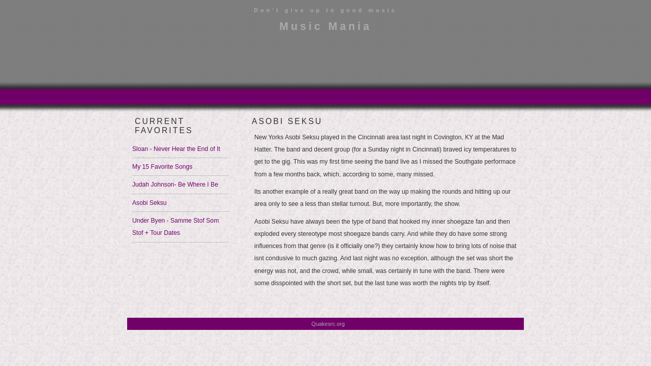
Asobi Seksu (149, 202)
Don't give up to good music (325, 10)
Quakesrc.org (328, 324)
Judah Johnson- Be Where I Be (175, 184)
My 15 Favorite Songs (162, 166)
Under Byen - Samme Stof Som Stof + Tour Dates (175, 226)
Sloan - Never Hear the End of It (176, 148)
